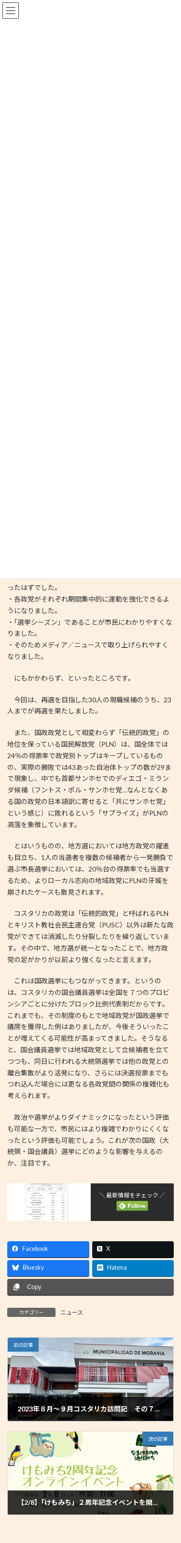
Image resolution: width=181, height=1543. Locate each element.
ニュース (71, 1312)
